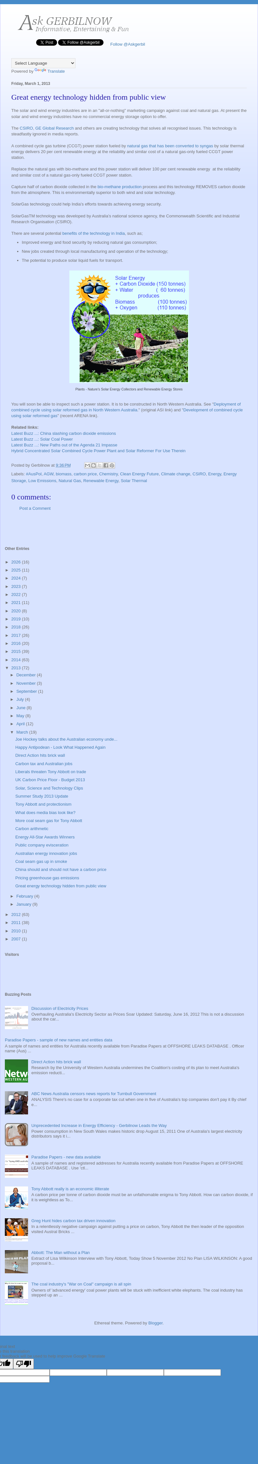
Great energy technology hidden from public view (60, 885)
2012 (16, 914)
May (20, 715)
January (24, 904)
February (25, 896)
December (26, 675)
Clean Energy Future (139, 473)
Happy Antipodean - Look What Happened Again (60, 747)
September (27, 691)
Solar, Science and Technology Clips (49, 788)
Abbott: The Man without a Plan (60, 1252)
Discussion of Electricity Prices (59, 1008)
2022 (16, 594)
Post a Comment (35, 508)
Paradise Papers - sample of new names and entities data (58, 1040)
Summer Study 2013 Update (41, 796)
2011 (16, 922)
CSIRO (26, 128)
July (20, 699)
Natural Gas (70, 480)
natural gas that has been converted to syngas (170, 145)
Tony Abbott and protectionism (43, 804)
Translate (50, 71)
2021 (16, 602)
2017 (16, 635)
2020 (16, 610)
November (26, 683)
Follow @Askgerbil (127, 44)
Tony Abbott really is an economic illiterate (70, 1188)
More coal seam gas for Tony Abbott (48, 820)
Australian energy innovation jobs (46, 853)
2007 (16, 939)
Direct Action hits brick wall (40, 755)
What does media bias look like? (45, 812)
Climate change (175, 473)
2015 (16, 651)
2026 (16, 562)
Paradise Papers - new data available (66, 1157)
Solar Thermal (134, 480)
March (22, 732)
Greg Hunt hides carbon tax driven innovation (73, 1220)
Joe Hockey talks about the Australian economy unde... (66, 739)
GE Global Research (54, 128)
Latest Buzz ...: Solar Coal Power (42, 439)
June (21, 707)
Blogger (155, 1323)
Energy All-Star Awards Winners (44, 837)
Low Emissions (42, 480)
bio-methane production (119, 186)
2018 (16, 627)
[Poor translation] (23, 1364)
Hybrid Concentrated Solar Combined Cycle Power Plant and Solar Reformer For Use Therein (98, 450)
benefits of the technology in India (93, 233)
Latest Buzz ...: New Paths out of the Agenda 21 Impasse (64, 445)
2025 (16, 570)
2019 (16, 619)
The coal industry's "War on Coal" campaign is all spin (81, 1284)
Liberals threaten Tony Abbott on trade (50, 771)
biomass (63, 473)
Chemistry (108, 473)
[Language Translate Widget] (43, 63)
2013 (16, 667)
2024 (16, 578)
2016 (16, 643)
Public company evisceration (41, 845)
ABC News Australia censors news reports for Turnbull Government (93, 1093)
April (21, 723)
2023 (16, 586)
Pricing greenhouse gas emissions (47, 877)
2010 (16, 931)
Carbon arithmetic (31, 828)
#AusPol (34, 473)
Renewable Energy (100, 480)
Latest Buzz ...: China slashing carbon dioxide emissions (63, 433)
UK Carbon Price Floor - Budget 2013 (50, 779)
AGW (48, 473)
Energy (214, 473)
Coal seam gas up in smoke (41, 861)
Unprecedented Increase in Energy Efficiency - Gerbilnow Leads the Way (99, 1125)
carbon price (85, 473)
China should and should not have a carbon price (60, 869)
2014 (16, 659)
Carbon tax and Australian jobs (43, 763)
